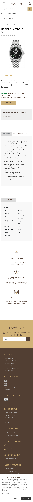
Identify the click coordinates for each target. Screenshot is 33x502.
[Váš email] (14, 339)
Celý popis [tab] (6, 134)
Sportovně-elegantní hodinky (9, 16)
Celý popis (4, 87)
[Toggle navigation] (3, 3)
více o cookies (5, 493)
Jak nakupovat (9, 358)
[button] (29, 9)
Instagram (8, 449)
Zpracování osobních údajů (12, 365)
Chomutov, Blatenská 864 (12, 471)
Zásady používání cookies (12, 368)
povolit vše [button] (26, 498)
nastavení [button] (15, 498)
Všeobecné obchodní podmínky (13, 361)
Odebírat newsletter (11, 458)
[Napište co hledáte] (14, 9)
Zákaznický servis (10, 415)
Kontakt (7, 422)
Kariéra (7, 420)
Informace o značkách (11, 417)
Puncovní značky (9, 370)
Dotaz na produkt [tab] (20, 134)
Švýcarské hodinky (11, 13)
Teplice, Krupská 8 (10, 468)
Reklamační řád (9, 363)
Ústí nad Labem (9, 116)
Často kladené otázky (11, 412)
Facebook (8, 445)
